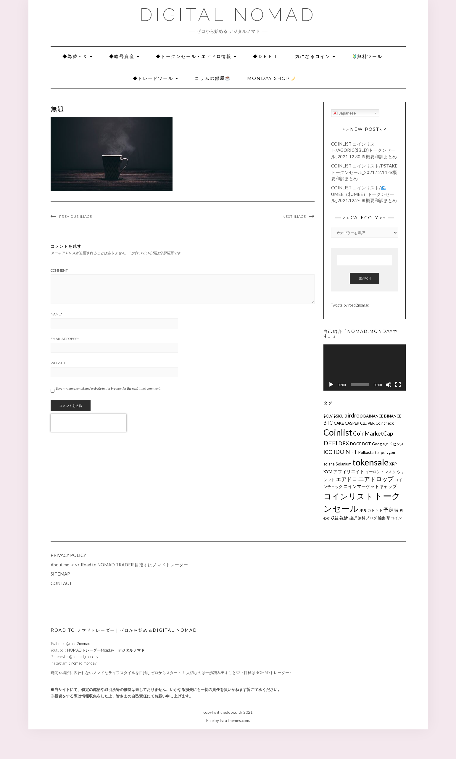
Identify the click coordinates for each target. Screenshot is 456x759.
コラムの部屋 (212, 78)
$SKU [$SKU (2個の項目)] (338, 416)
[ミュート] (388, 385)
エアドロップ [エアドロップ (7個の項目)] (376, 478)
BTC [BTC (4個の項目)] (328, 423)
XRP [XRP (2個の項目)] (393, 464)
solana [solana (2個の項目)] (329, 464)
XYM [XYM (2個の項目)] (327, 471)
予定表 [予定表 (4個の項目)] (391, 510)
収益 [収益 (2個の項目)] (335, 517)
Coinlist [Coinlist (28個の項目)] (337, 432)
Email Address (65, 339)
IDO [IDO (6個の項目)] (338, 451)
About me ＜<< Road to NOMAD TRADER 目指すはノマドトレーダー (119, 564)
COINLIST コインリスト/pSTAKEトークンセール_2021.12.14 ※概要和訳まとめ (364, 172)
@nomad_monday (83, 656)
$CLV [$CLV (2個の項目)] (328, 416)
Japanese (344, 113)
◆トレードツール (155, 78)
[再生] (331, 385)
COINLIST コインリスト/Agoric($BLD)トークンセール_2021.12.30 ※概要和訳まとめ (364, 150)
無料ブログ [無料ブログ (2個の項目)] (367, 517)
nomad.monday (83, 663)
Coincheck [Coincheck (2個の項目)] (385, 423)
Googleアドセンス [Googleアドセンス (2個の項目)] (388, 443)
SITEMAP (60, 573)
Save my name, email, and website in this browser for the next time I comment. (108, 388)
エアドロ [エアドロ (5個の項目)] (346, 479)
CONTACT (61, 583)
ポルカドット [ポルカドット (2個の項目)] (371, 510)
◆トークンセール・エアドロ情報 (196, 56)
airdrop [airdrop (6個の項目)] (353, 415)
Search (364, 278)
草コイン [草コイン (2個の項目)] (394, 517)
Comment (59, 270)
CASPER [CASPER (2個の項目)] (352, 423)
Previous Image (75, 217)
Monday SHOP (271, 78)
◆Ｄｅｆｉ (265, 56)
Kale (210, 720)
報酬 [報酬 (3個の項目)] (343, 517)
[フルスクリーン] (398, 385)
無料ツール (367, 56)
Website (58, 363)
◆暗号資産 (124, 56)
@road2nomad (78, 643)
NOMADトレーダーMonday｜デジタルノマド (106, 650)
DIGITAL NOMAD (228, 14)
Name (56, 314)
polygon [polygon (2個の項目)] (388, 452)
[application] (364, 367)
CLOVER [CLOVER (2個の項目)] (367, 423)
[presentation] (88, 423)
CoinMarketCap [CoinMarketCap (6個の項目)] (373, 433)
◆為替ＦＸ (77, 56)
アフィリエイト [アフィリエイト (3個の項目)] (348, 471)
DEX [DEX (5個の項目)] (343, 443)
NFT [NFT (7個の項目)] (351, 451)
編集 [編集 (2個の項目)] (382, 517)
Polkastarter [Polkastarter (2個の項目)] (369, 452)
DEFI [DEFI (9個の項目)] (330, 443)
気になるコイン (315, 56)
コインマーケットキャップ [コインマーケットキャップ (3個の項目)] (370, 486)
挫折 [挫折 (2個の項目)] (353, 517)
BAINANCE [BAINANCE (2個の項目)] (373, 416)
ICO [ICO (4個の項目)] (328, 452)
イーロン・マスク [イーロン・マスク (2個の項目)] (380, 471)
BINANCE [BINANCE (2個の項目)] (392, 416)
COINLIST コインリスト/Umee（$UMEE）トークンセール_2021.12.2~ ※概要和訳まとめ (364, 194)
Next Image (294, 217)
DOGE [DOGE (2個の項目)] (355, 443)
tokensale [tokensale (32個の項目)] (370, 462)
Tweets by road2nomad (350, 305)
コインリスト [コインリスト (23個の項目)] (348, 496)
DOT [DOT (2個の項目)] (366, 443)
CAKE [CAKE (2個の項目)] (339, 423)
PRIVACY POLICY (68, 555)
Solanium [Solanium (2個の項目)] (344, 464)
